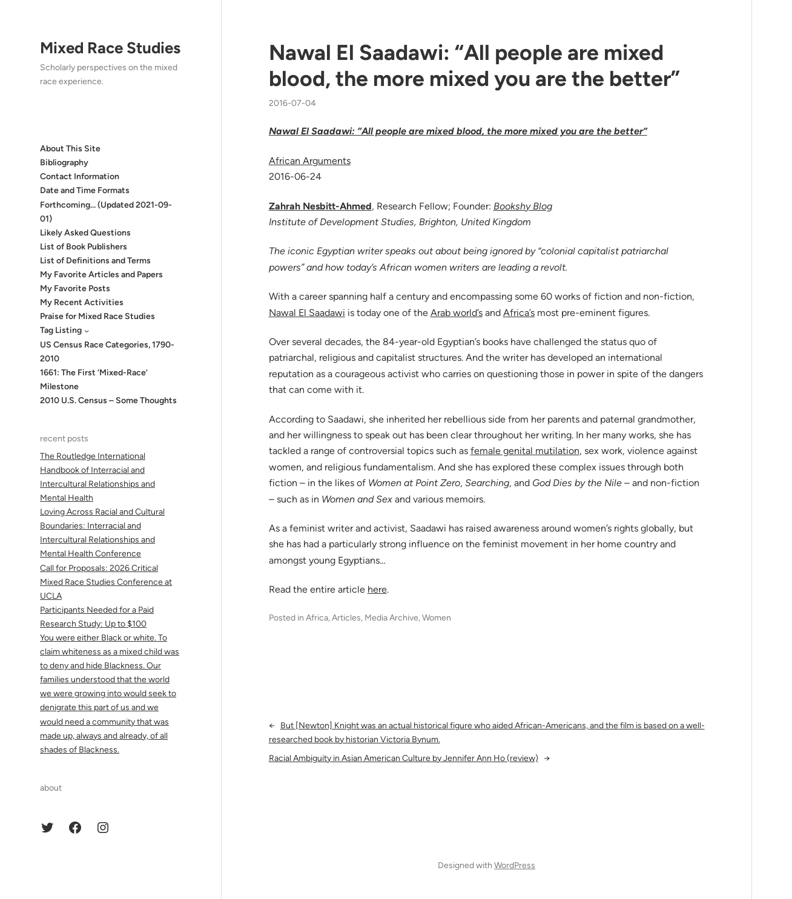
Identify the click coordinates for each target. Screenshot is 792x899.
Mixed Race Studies (110, 48)
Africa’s (519, 312)
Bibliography (64, 162)
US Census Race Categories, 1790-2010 (107, 352)
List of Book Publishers (83, 247)
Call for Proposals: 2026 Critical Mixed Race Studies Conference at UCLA (106, 582)
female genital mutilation (524, 450)
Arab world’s (457, 312)
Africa (317, 618)
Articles (346, 618)
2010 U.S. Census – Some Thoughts (108, 400)
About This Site (70, 148)
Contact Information (79, 176)
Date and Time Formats (85, 190)
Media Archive (391, 618)
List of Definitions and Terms (95, 260)
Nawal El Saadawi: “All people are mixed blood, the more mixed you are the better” (474, 65)
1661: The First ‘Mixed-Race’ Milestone (94, 379)
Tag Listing (61, 330)
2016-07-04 (292, 103)
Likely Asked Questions (85, 233)
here (377, 589)
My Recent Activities (82, 302)
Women (436, 618)
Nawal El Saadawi (307, 312)
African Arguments (310, 160)
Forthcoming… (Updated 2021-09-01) (106, 212)
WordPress (514, 865)
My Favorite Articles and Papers (101, 274)
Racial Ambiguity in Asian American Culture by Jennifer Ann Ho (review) (403, 758)
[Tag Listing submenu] (86, 330)
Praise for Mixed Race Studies (97, 316)
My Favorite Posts (75, 288)
